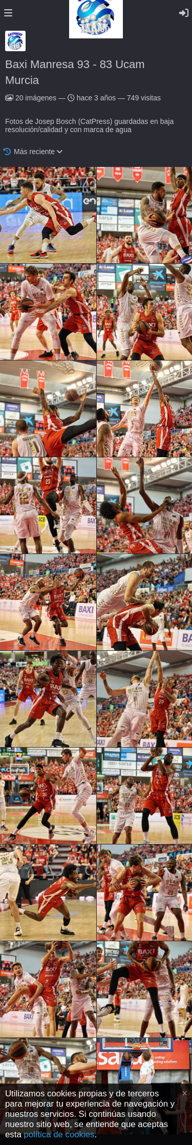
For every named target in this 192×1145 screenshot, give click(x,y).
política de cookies (59, 1134)
